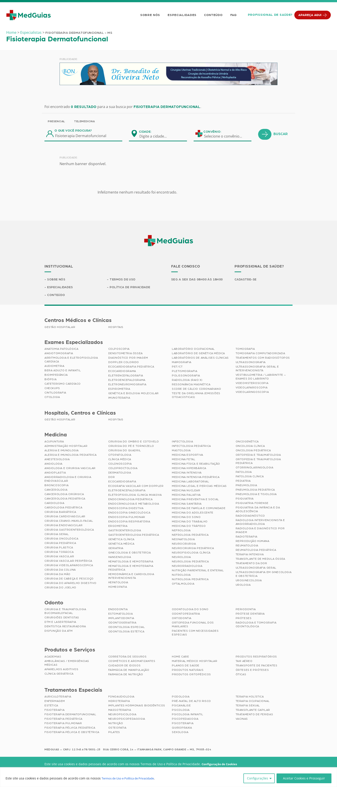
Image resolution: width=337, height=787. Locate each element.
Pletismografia (184, 371)
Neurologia (181, 557)
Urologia (243, 585)
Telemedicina (84, 121)
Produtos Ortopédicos (191, 675)
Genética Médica (121, 544)
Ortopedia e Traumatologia (258, 455)
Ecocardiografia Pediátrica (131, 367)
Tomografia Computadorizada (260, 354)
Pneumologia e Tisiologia (256, 494)
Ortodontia (181, 618)
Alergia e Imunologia (61, 451)
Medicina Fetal (183, 460)
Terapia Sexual (248, 706)
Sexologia (180, 732)
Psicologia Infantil (187, 715)
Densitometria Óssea (125, 354)
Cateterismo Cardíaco (62, 384)
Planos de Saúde (185, 666)
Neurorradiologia (187, 566)
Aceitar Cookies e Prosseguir (304, 778)
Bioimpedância (56, 375)
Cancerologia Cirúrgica (64, 494)
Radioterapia (246, 537)
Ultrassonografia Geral (256, 568)
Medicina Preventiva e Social (195, 500)
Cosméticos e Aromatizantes (131, 661)
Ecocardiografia (122, 482)
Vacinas (242, 719)
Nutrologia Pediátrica (190, 580)
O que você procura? (73, 130)
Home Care (180, 657)
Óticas (241, 675)
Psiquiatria (245, 499)
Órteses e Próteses (252, 670)
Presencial (56, 121)
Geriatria (115, 548)
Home (11, 32)
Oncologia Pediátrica (253, 451)
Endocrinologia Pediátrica (130, 500)
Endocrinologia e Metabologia (133, 504)
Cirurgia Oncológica (61, 539)
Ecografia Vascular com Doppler (136, 486)
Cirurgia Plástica (58, 548)
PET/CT (177, 367)
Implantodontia (121, 618)
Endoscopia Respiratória (129, 522)
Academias (52, 657)
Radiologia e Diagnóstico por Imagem (260, 531)
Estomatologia (120, 614)
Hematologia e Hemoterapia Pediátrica (130, 568)
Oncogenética (247, 442)
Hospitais (115, 327)
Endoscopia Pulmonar (126, 517)
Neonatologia (183, 540)
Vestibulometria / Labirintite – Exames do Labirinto (261, 377)
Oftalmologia (183, 584)
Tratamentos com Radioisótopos (263, 358)
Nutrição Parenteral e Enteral (198, 571)
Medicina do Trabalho (190, 522)
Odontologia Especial (126, 627)
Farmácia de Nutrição (125, 675)
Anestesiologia (57, 460)
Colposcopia (119, 349)
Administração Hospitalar (65, 446)
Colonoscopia (120, 464)
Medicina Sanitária (187, 504)
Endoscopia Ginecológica (129, 513)
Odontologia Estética (126, 632)
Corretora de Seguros (127, 657)
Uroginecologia (249, 581)
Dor (111, 477)
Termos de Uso (123, 279)
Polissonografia (186, 376)
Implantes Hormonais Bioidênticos (136, 706)
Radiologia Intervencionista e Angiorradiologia (260, 522)
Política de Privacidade (131, 287)
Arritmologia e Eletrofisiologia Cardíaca (71, 360)
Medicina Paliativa (186, 495)
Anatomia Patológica (61, 349)
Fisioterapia (54, 710)
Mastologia (181, 451)
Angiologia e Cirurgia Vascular (70, 468)
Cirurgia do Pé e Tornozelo (131, 446)
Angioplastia (55, 473)
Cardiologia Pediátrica (63, 508)
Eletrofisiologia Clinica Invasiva (135, 495)
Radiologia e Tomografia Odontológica (256, 625)
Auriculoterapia (57, 697)
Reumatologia (247, 546)
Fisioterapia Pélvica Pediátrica (69, 728)
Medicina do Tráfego (189, 526)
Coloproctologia (123, 468)
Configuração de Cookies (221, 765)
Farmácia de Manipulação (128, 670)
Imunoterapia (119, 398)
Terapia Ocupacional (253, 701)
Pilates (114, 732)
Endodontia (118, 610)
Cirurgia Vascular (59, 557)
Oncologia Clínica (250, 446)
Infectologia (182, 442)
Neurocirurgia (184, 544)
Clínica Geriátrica (59, 674)
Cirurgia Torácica (59, 552)
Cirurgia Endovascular (63, 526)
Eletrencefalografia (125, 376)
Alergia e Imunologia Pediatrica (70, 455)
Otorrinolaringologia (254, 468)
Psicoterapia (182, 724)
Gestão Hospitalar (59, 327)
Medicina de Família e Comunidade (198, 508)
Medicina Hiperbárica (189, 468)
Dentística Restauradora (65, 627)
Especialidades (181, 15)
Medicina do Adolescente (192, 513)
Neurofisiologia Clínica (191, 553)
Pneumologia (246, 486)
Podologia (180, 697)
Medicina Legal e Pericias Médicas (199, 486)
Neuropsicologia (122, 715)
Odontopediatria (186, 614)
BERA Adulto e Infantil (62, 371)
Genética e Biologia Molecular (133, 394)
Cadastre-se (246, 279)
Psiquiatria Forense (252, 503)
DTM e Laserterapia (60, 622)
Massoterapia (119, 710)
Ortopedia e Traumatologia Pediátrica (258, 462)
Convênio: (212, 131)
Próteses (244, 618)
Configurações (257, 778)
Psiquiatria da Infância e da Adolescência (258, 510)
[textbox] (155, 136)
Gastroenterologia (124, 531)
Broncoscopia (56, 486)
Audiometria (54, 366)
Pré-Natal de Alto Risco (191, 701)
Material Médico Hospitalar (194, 661)
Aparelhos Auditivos (61, 670)
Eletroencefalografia (127, 491)
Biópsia (50, 380)
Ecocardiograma (122, 371)
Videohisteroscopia (252, 383)
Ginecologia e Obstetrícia (129, 553)
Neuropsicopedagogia (126, 719)
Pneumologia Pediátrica (255, 490)
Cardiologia (54, 503)
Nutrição (115, 724)
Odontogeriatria (122, 623)
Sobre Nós (149, 15)
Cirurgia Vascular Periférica (68, 561)
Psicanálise (181, 706)
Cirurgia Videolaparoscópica (68, 566)
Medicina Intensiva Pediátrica (195, 477)
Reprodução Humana (252, 541)
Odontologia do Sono (190, 610)
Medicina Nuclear (186, 491)
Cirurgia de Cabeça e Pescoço (69, 579)
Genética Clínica (121, 540)
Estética (51, 706)
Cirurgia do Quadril (124, 451)
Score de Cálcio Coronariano (196, 389)
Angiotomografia (58, 354)
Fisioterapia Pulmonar (63, 724)
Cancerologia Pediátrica (64, 499)
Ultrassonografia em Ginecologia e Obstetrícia (264, 574)
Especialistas (31, 32)
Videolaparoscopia (252, 388)
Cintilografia (55, 393)
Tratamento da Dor (251, 564)
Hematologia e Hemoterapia (130, 562)
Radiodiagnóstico (250, 516)
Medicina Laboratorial (190, 482)
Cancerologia (55, 490)
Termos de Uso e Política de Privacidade (131, 778)
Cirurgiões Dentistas (61, 618)
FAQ (232, 15)
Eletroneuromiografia (127, 385)
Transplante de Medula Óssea (260, 559)
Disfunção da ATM (58, 631)
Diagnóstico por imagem (128, 358)
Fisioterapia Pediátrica (63, 719)
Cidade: (145, 131)
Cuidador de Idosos (124, 666)
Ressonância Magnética (191, 385)
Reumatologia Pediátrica (256, 550)
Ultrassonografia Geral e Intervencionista (257, 369)
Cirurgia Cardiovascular (64, 517)
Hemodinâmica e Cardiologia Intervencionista (131, 576)
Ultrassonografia (251, 363)
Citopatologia (119, 455)
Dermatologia (119, 473)
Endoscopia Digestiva (126, 508)
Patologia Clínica (250, 477)
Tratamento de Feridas (254, 715)
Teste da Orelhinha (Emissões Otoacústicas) (196, 396)
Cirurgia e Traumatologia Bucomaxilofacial (65, 612)
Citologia (52, 397)
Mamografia (181, 363)
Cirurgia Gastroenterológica (69, 530)
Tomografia (245, 349)
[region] (168, 777)
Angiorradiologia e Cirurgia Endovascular (67, 479)
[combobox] (155, 136)
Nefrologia (181, 531)
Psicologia (181, 710)
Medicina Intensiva (187, 473)
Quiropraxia (182, 728)
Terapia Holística (250, 697)
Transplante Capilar (253, 710)
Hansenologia (119, 557)
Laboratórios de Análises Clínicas (200, 358)
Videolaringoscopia (252, 392)
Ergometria (118, 526)
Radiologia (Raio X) (187, 380)
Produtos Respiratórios (256, 657)
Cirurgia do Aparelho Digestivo (70, 583)
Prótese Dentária (250, 614)
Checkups (52, 389)
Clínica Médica (119, 460)
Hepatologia (118, 583)
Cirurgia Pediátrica (60, 543)
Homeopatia (117, 587)
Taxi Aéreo (244, 661)
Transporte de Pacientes (256, 666)
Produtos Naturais (187, 670)
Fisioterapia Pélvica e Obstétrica (71, 732)
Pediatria (243, 481)
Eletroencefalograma (126, 380)
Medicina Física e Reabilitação (196, 464)
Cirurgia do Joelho (60, 588)
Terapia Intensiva (250, 555)
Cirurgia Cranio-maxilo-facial (68, 521)
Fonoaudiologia (121, 697)
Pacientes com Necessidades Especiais (195, 633)
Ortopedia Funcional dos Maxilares (193, 625)
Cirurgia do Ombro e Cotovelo (133, 442)
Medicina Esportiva (187, 455)
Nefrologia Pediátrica (190, 535)
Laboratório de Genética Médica (198, 354)
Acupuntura (54, 442)
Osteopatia (117, 728)
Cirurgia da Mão (57, 574)
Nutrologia (181, 575)
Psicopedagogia (185, 719)
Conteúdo (212, 15)
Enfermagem (54, 701)
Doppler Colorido (123, 363)
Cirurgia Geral (56, 534)
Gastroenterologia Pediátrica (133, 535)
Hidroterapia (119, 701)
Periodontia (246, 610)
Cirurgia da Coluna (60, 570)
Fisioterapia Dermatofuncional (70, 715)
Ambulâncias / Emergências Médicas (66, 663)
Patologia (244, 472)
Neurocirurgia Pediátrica (193, 548)
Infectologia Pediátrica (191, 446)
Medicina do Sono (186, 517)
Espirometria (119, 389)
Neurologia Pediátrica (190, 562)
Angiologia (53, 464)
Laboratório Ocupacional (193, 349)
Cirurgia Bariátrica (60, 512)
